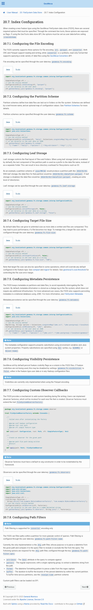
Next (85, 587)
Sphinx (14, 604)
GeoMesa (48, 4)
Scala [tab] (18, 70)
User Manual (12, 12)
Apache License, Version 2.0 (32, 599)
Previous (9, 587)
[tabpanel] (46, 83)
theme (26, 604)
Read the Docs (46, 604)
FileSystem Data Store (31, 12)
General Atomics (31, 596)
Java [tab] (8, 70)
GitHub (81, 604)
